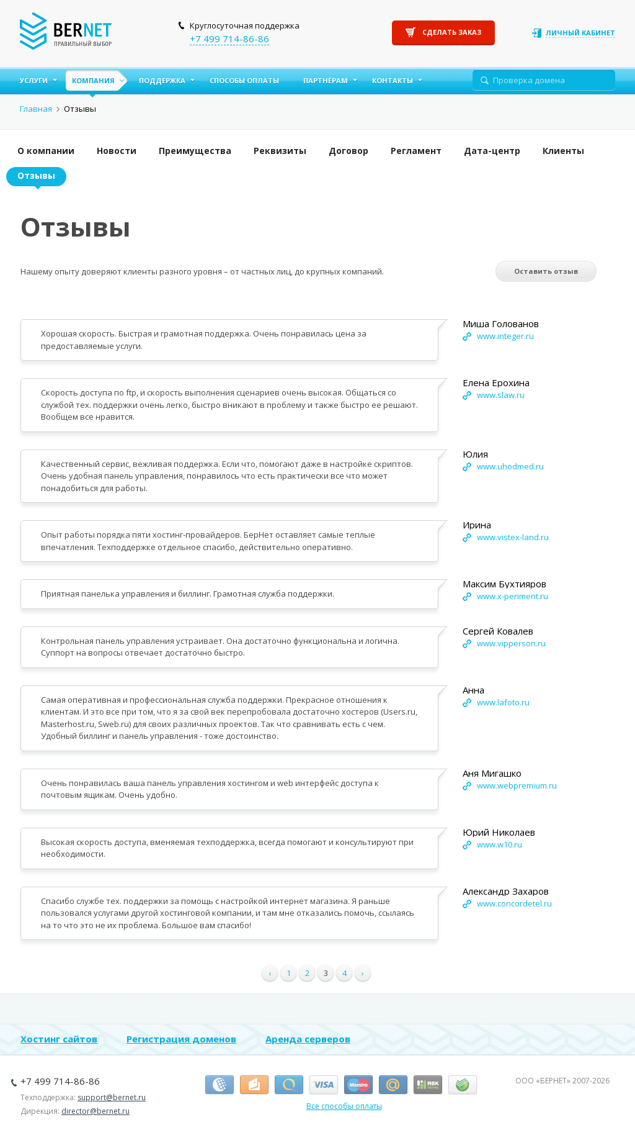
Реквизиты (280, 150)
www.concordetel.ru (514, 903)
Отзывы (36, 175)
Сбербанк (462, 1085)
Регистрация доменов (181, 1039)
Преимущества (195, 150)
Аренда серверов (307, 1039)
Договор (348, 150)
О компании (45, 150)
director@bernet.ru (95, 1111)
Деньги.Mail (393, 1085)
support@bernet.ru (112, 1097)
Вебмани (219, 1085)
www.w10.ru (499, 844)
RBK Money (428, 1085)
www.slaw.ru (501, 394)
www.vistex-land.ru (513, 537)
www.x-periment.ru (512, 596)
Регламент (416, 150)
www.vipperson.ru (511, 643)
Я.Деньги (254, 1085)
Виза (324, 1085)
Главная (36, 108)
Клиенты (563, 150)
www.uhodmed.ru (510, 466)
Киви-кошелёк (289, 1085)
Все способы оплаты (344, 1106)
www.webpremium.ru (517, 785)
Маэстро (358, 1085)
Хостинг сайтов (58, 1039)
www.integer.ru (505, 335)
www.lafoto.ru (503, 702)
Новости (116, 150)
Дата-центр (492, 150)
